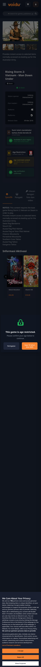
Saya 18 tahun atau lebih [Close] (29, 346)
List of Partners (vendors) (11, 648)
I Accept (20, 654)
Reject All (20, 660)
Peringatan (11, 346)
